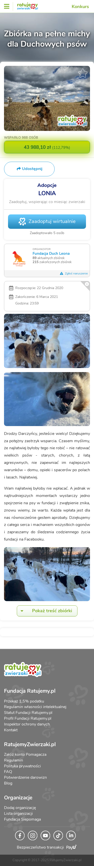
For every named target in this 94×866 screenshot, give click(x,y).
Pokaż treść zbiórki (44, 611)
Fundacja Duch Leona (51, 253)
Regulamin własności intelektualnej (35, 707)
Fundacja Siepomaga (22, 819)
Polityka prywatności (22, 766)
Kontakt (11, 730)
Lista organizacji (18, 813)
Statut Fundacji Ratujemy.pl (28, 712)
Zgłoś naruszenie (74, 273)
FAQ (8, 771)
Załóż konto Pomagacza (25, 754)
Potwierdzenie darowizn (25, 777)
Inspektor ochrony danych (27, 724)
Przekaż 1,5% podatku (24, 701)
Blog (8, 783)
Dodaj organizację (20, 808)
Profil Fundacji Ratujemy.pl (27, 718)
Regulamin (13, 760)
